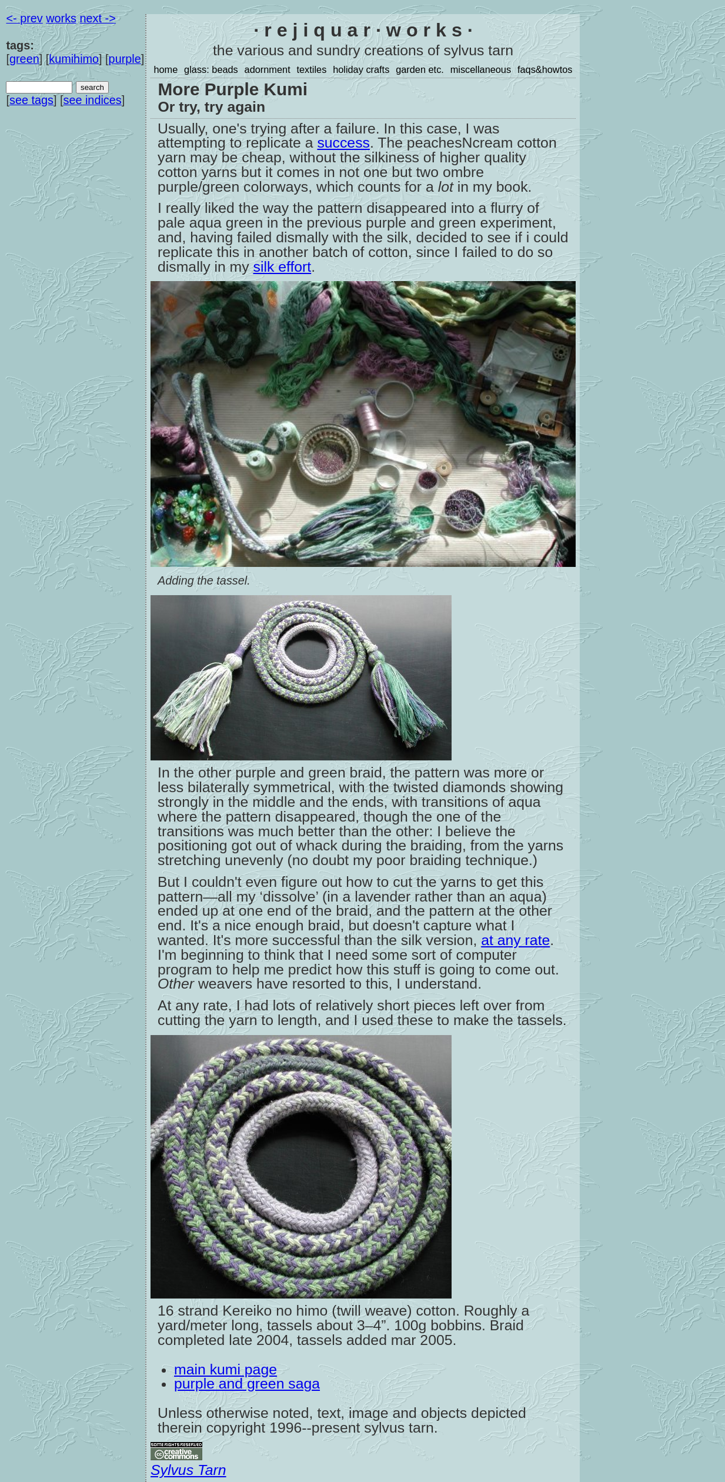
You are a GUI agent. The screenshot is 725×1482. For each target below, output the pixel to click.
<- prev (24, 18)
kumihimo (74, 58)
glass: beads (211, 69)
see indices (92, 100)
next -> (98, 18)
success (343, 143)
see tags (31, 100)
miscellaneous (480, 69)
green (24, 58)
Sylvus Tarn (188, 1470)
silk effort (282, 267)
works (61, 18)
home (165, 69)
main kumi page (225, 1369)
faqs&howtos (545, 69)
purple (125, 58)
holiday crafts (361, 69)
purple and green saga (247, 1383)
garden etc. (420, 69)
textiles (311, 69)
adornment (267, 69)
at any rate (515, 940)
